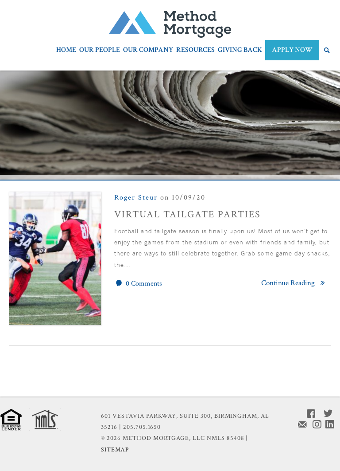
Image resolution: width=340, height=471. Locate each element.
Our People (99, 51)
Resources (195, 51)
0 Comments (138, 283)
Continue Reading (294, 283)
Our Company (148, 51)
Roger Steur (136, 197)
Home (66, 51)
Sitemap (115, 450)
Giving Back (240, 51)
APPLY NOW (292, 50)
